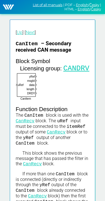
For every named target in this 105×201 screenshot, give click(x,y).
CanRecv (25, 124)
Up (19, 32)
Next (30, 32)
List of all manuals (47, 5)
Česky (94, 5)
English (82, 5)
